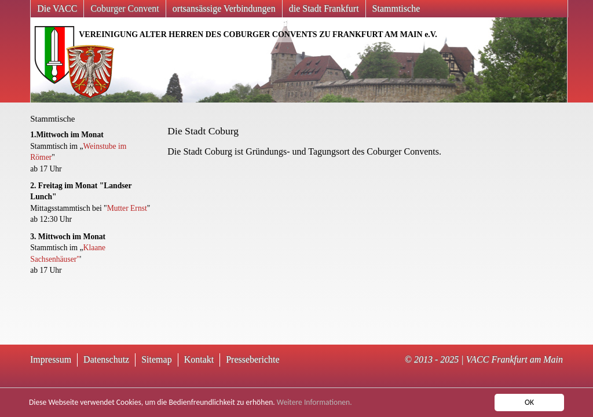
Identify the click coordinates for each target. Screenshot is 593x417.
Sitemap (156, 359)
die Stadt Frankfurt (324, 8)
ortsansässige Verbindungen (224, 8)
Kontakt (199, 359)
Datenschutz (106, 359)
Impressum (50, 359)
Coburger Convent (124, 8)
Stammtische (396, 8)
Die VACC (57, 8)
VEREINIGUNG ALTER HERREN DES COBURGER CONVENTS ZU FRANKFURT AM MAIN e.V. (258, 34)
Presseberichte (252, 359)
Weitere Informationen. (314, 403)
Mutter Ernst (127, 208)
